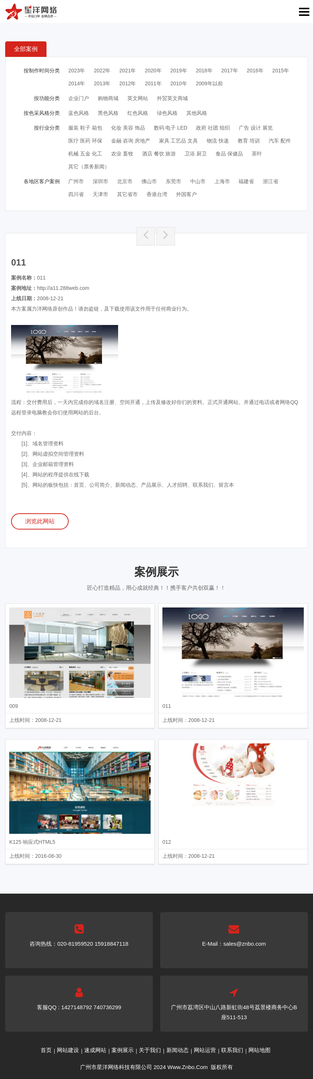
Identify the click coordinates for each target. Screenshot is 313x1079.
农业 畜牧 (122, 154)
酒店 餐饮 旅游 (159, 154)
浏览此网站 (40, 521)
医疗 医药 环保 (85, 141)
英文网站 (137, 98)
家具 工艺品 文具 (178, 141)
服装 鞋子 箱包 (85, 128)
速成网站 (95, 1050)
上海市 (222, 181)
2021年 (127, 70)
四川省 (76, 194)
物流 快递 (218, 141)
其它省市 (127, 194)
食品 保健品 (229, 154)
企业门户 (78, 98)
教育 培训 (249, 141)
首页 (46, 1050)
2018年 (204, 70)
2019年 (178, 70)
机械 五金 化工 (85, 154)
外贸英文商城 (172, 98)
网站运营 (205, 1050)
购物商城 (108, 98)
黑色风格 (108, 113)
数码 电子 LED (171, 128)
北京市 (125, 181)
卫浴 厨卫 (196, 154)
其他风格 (196, 113)
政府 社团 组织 (213, 128)
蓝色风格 (78, 113)
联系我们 (232, 1050)
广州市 (76, 181)
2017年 (229, 70)
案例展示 (122, 1050)
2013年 (102, 83)
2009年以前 (209, 83)
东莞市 (173, 181)
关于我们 (150, 1050)
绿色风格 (167, 113)
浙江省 (270, 181)
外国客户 (186, 194)
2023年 (76, 70)
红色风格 (137, 113)
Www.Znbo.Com (188, 1067)
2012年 (127, 83)
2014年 (76, 83)
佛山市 (149, 181)
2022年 (102, 70)
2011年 (153, 83)
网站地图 (259, 1050)
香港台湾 (157, 194)
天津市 (100, 194)
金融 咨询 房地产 (130, 141)
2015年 (280, 70)
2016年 (255, 70)
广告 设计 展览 (256, 128)
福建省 (246, 181)
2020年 (153, 70)
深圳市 (100, 181)
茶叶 (257, 154)
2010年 (178, 83)
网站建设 (68, 1050)
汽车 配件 (280, 141)
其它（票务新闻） (89, 166)
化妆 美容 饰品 (128, 128)
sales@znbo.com (244, 944)
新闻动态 (177, 1050)
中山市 (198, 181)
